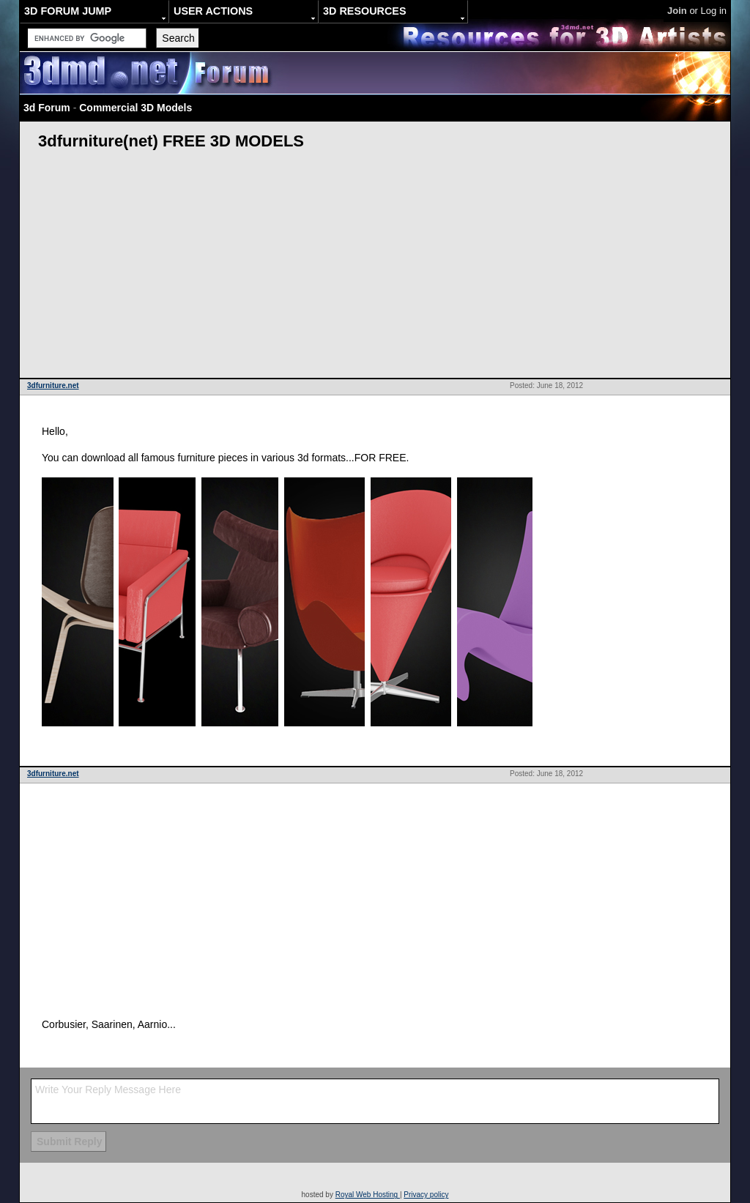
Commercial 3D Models (135, 107)
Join (677, 10)
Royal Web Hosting (367, 1195)
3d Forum (46, 107)
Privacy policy (426, 1195)
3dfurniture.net (53, 385)
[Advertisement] (375, 267)
